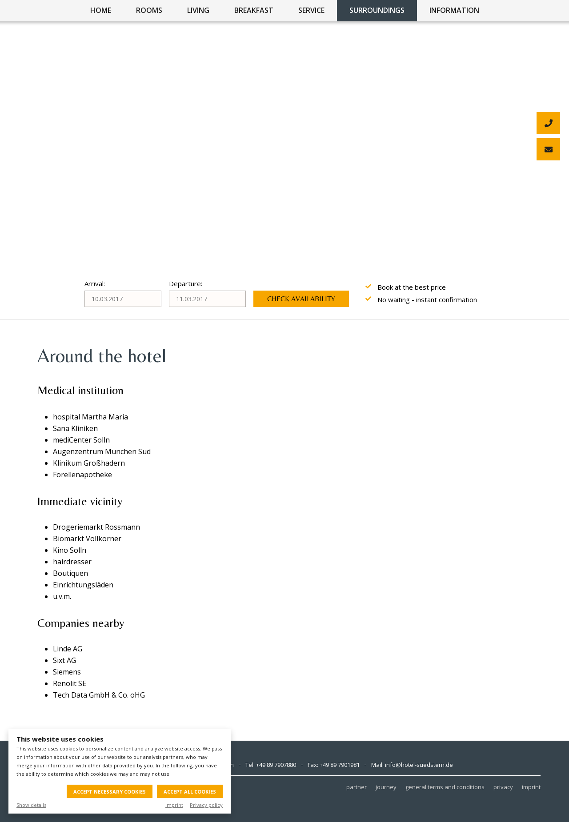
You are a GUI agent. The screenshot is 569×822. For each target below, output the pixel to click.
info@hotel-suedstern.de (419, 765)
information (454, 10)
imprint (531, 787)
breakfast (253, 10)
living (198, 10)
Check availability (301, 299)
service (311, 10)
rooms (149, 10)
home (100, 10)
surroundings (377, 10)
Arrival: (94, 283)
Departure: (185, 283)
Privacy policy (206, 805)
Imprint (174, 805)
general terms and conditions (445, 787)
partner (356, 787)
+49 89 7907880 (276, 765)
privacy (503, 787)
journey (386, 787)
